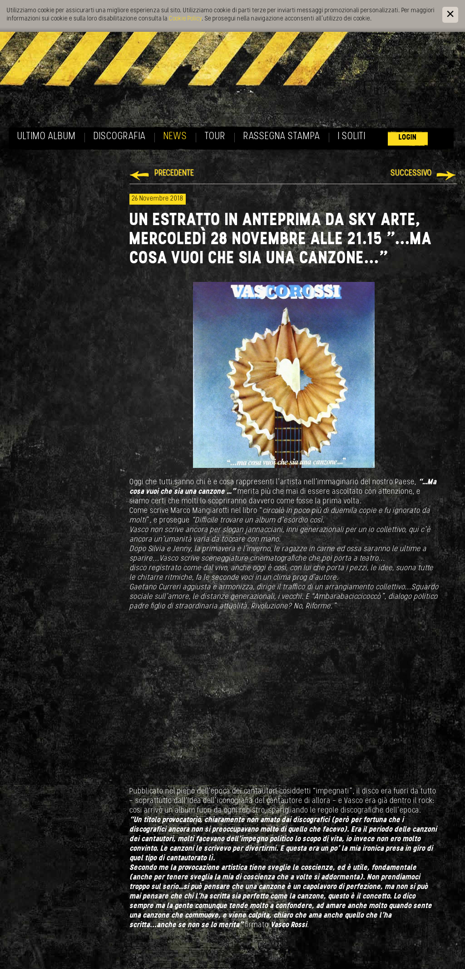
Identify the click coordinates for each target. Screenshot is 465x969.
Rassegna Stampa (281, 136)
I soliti (352, 136)
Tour (215, 136)
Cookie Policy (185, 18)
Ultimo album (46, 136)
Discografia (120, 136)
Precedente (174, 173)
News (175, 136)
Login (408, 137)
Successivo (411, 173)
